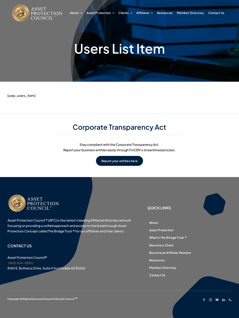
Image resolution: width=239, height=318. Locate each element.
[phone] (230, 299)
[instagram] (210, 299)
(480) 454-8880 (20, 263)
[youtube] (217, 299)
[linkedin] (223, 299)
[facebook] (204, 299)
